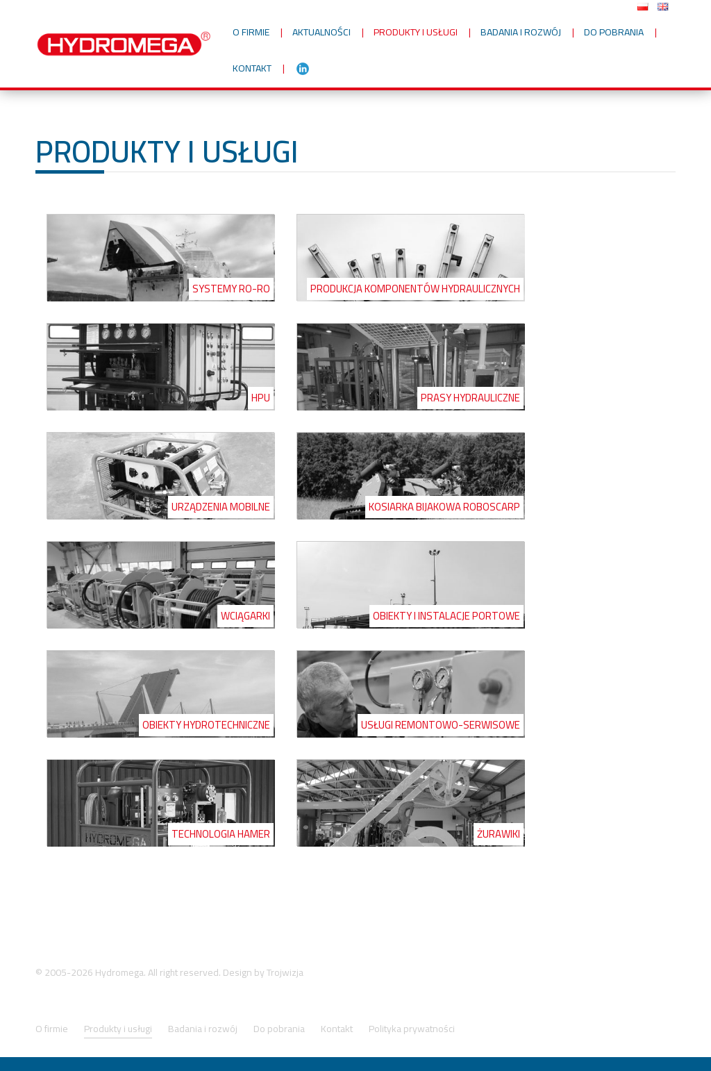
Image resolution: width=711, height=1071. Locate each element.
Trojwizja (285, 972)
